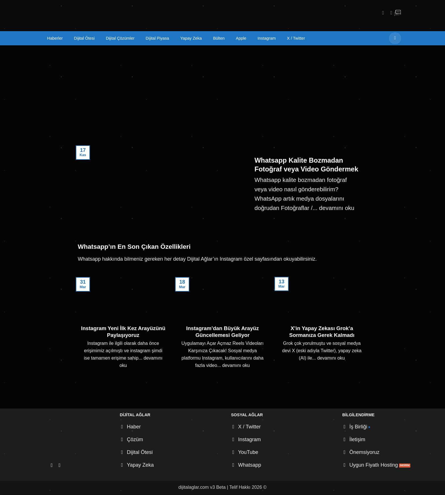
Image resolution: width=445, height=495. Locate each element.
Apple (241, 38)
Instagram (266, 38)
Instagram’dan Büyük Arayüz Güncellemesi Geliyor (222, 331)
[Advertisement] (222, 88)
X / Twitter (296, 38)
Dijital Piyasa (157, 38)
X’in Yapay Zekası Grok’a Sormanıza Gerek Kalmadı (321, 331)
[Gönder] (395, 38)
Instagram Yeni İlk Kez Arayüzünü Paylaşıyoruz (123, 331)
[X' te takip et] (389, 13)
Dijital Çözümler (120, 38)
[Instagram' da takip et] (381, 13)
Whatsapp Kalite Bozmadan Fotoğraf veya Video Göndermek (306, 164)
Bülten (219, 38)
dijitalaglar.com (194, 487)
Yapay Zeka (191, 38)
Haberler (55, 38)
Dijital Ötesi (84, 38)
